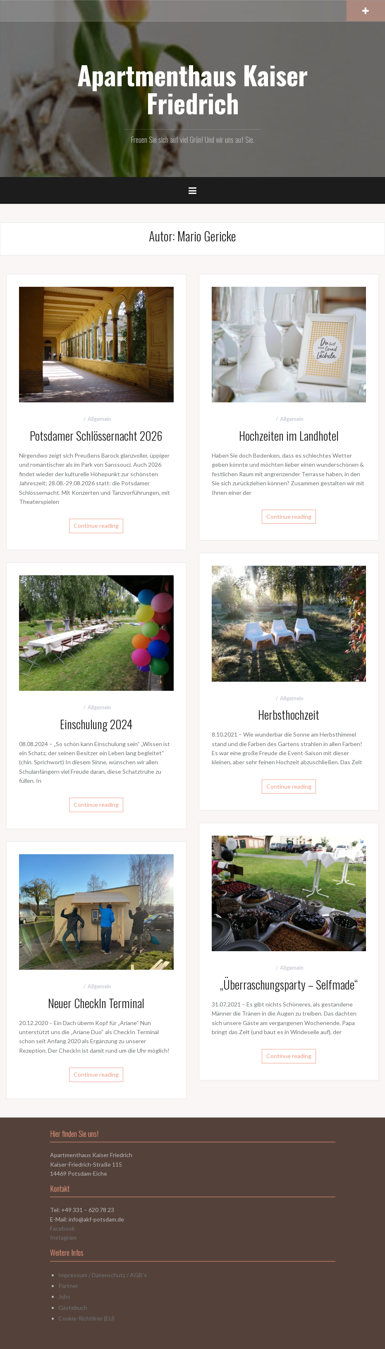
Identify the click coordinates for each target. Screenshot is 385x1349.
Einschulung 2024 (96, 724)
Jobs (64, 1296)
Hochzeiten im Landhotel (289, 435)
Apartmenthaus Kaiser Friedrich (192, 89)
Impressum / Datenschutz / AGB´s (102, 1274)
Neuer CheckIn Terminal (96, 1003)
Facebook (62, 1228)
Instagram (63, 1237)
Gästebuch (72, 1307)
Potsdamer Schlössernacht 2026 (96, 435)
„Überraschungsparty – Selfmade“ (289, 984)
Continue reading (96, 525)
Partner (68, 1285)
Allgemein (99, 419)
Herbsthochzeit (288, 714)
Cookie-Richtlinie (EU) (86, 1318)
